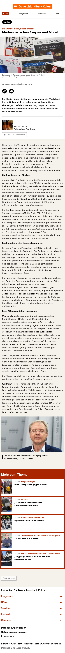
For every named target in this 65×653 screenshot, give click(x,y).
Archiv (7, 22)
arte (38, 643)
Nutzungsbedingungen (14, 631)
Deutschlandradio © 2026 (15, 647)
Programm (23, 13)
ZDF (21, 643)
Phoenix (29, 643)
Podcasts (42, 13)
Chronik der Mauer (51, 643)
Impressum (7, 636)
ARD (14, 643)
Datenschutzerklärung (13, 627)
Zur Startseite (9, 578)
